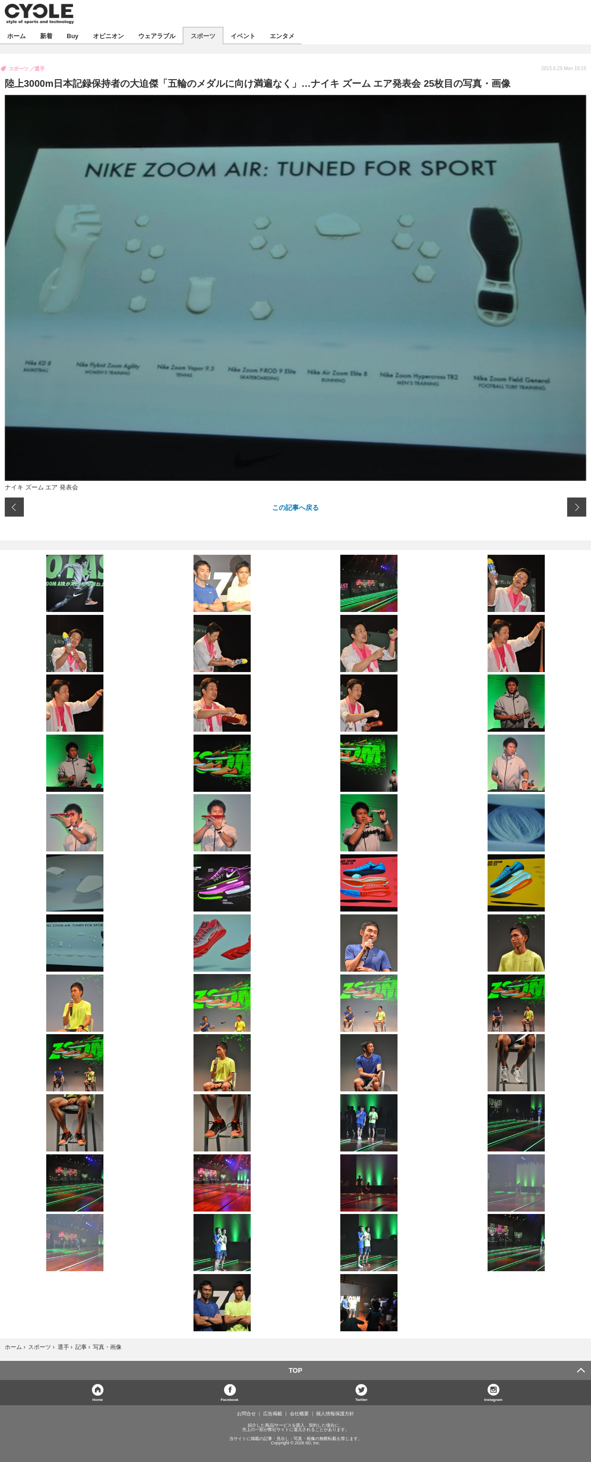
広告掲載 (272, 1413)
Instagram (493, 1399)
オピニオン (108, 35)
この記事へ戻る (295, 507)
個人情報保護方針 (335, 1413)
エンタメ (282, 35)
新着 (46, 35)
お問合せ (246, 1413)
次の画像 (576, 507)
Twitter (362, 1399)
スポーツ (203, 35)
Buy (73, 35)
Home (97, 1399)
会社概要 (299, 1413)
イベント (243, 35)
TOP (296, 1370)
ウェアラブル (156, 35)
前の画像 (14, 507)
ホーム (16, 35)
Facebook (229, 1399)
